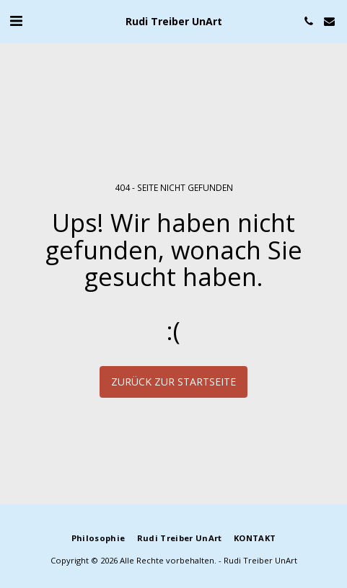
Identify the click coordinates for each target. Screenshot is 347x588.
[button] (16, 20)
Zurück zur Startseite (173, 381)
